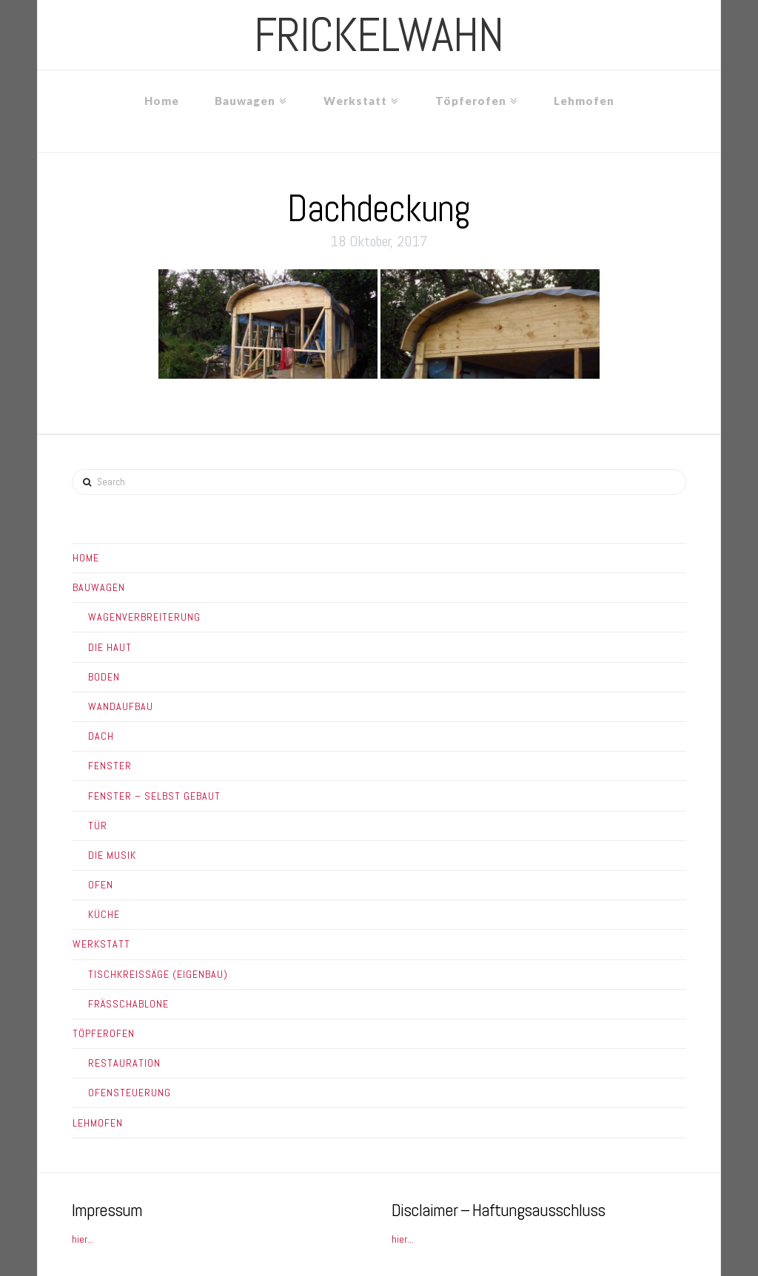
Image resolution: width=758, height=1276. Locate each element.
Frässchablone (128, 1003)
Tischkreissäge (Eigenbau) (158, 974)
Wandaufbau (120, 706)
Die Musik (112, 855)
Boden (104, 676)
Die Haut (110, 647)
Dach (101, 736)
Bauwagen (99, 587)
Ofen (100, 884)
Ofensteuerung (129, 1092)
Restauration (124, 1063)
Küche (104, 914)
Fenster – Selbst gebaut (154, 796)
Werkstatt (101, 944)
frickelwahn (378, 34)
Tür (97, 825)
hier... (83, 1239)
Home (86, 557)
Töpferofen (104, 1033)
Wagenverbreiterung (144, 617)
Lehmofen (98, 1123)
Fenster (110, 765)
